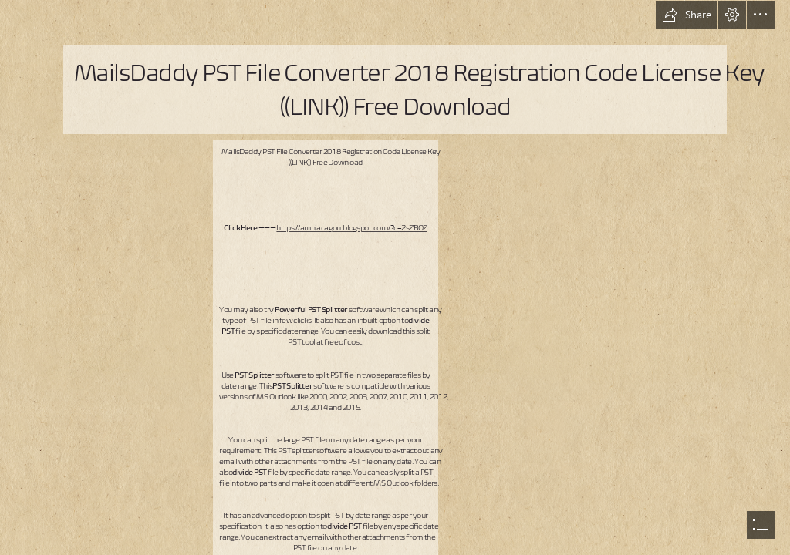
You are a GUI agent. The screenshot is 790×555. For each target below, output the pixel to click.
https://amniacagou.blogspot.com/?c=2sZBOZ (351, 227)
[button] (686, 15)
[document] (395, 277)
